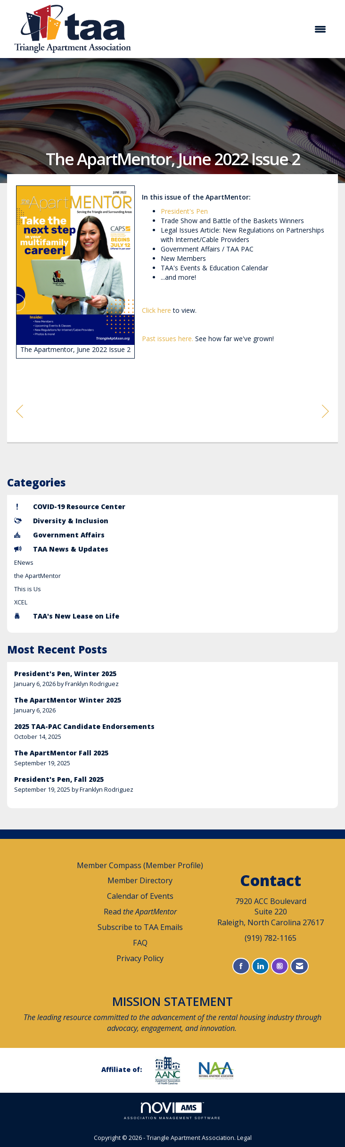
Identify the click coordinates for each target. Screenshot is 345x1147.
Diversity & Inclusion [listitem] (61, 520)
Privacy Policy (140, 958)
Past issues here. (168, 338)
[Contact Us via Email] (299, 966)
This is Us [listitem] (27, 589)
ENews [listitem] (23, 563)
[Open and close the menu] (236, 29)
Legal (244, 1138)
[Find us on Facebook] (241, 966)
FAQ (140, 943)
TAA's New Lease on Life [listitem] (66, 615)
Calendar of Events (140, 896)
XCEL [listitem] (20, 602)
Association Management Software (172, 1111)
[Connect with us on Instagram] (279, 966)
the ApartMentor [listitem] (37, 576)
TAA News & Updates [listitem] (61, 548)
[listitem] (172, 678)
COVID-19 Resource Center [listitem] (69, 506)
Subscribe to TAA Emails (140, 927)
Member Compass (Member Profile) (140, 865)
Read (140, 911)
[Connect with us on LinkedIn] (260, 966)
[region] (325, 410)
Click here (156, 310)
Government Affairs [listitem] (59, 534)
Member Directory (139, 880)
